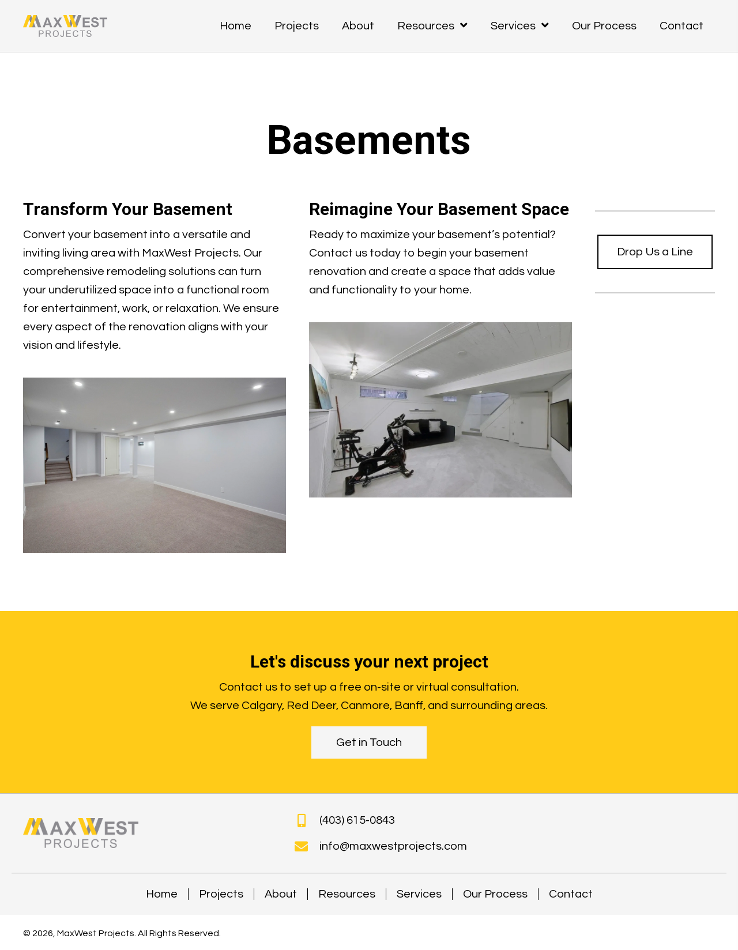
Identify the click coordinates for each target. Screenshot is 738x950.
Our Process (495, 894)
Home (162, 894)
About (281, 894)
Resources (346, 894)
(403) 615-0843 (357, 820)
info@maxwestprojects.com (393, 846)
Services (419, 894)
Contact (571, 894)
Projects (221, 894)
